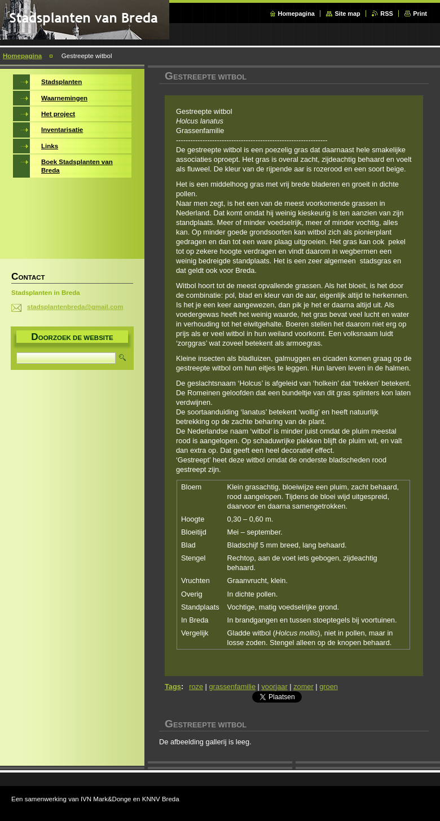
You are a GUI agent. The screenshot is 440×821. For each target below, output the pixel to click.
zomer (303, 686)
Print (420, 13)
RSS (386, 13)
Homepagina (296, 13)
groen (328, 686)
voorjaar (274, 686)
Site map (347, 13)
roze (196, 686)
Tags (173, 686)
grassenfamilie (232, 686)
